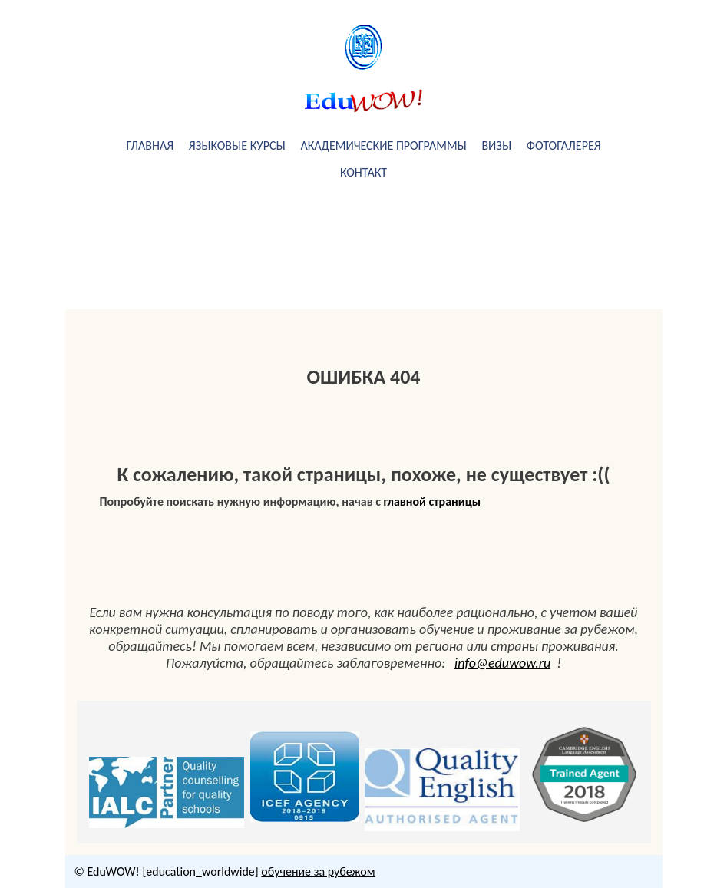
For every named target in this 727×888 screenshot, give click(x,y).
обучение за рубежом (318, 871)
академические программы (383, 145)
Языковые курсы (237, 145)
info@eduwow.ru (502, 663)
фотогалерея (564, 145)
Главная (149, 145)
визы (496, 145)
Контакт (363, 172)
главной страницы (432, 501)
